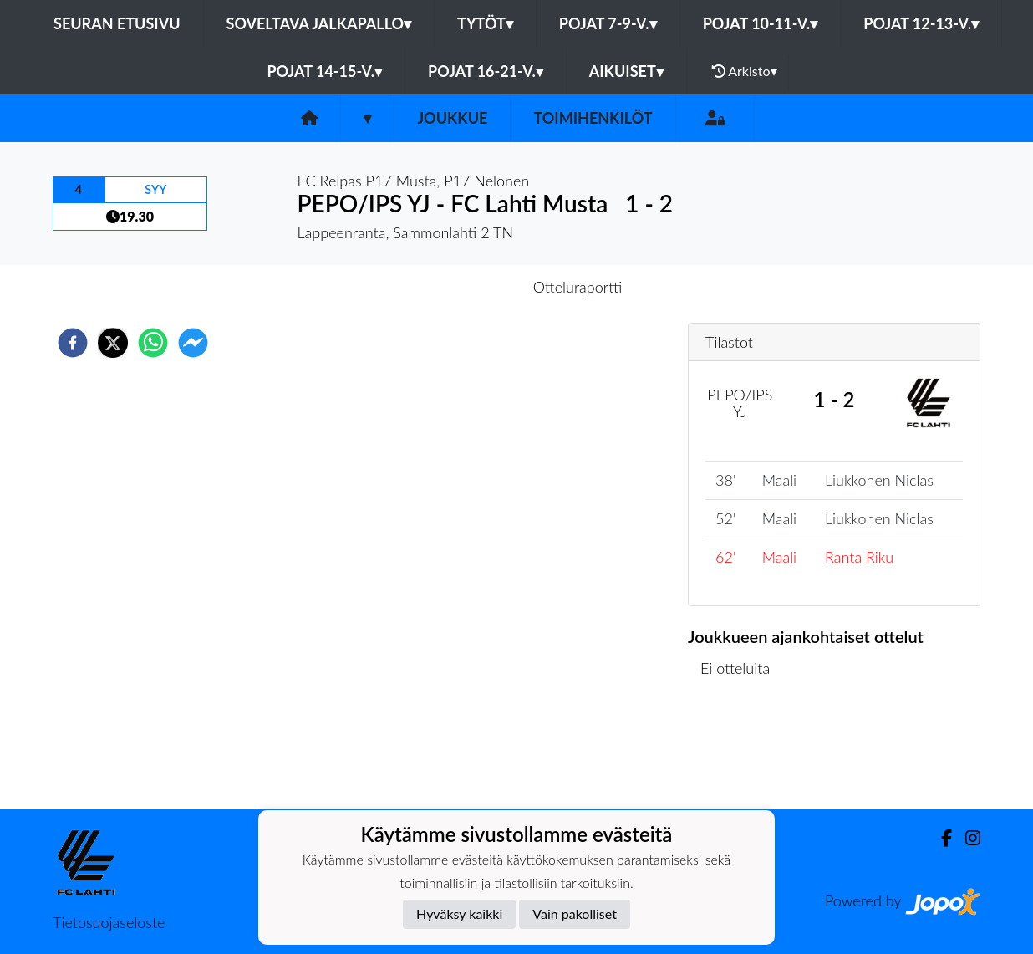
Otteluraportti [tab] (578, 287)
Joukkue (452, 118)
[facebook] (73, 343)
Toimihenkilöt (592, 118)
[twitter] (113, 343)
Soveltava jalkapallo (319, 23)
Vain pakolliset (574, 913)
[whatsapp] (153, 343)
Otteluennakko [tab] (458, 287)
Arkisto (744, 71)
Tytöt (485, 23)
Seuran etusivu (117, 23)
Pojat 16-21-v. (485, 71)
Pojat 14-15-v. (324, 71)
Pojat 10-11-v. (760, 23)
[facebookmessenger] (193, 343)
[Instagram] (966, 838)
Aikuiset (626, 71)
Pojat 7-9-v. (608, 23)
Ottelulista (741, 753)
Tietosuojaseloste (109, 922)
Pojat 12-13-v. (921, 23)
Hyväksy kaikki (459, 913)
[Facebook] (940, 838)
